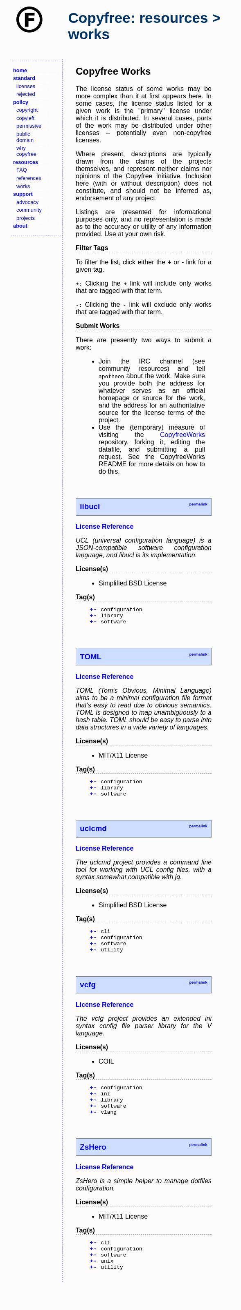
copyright (27, 110)
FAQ (21, 170)
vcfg (87, 997)
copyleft (25, 118)
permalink (198, 504)
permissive (28, 126)
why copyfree (26, 151)
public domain (25, 137)
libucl (90, 506)
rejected (25, 94)
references (28, 178)
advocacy (27, 202)
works (23, 186)
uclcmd (93, 835)
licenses (25, 86)
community (29, 210)
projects (25, 218)
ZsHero (93, 1165)
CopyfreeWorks (182, 434)
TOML (90, 660)
